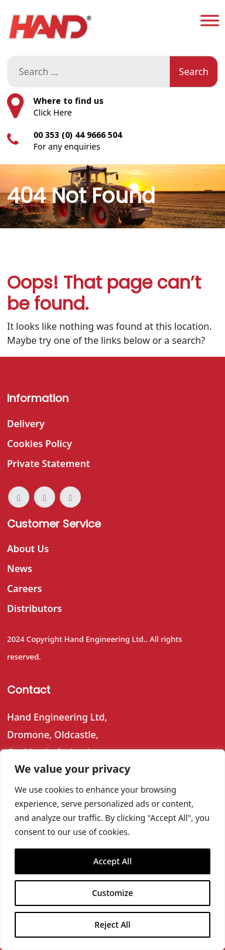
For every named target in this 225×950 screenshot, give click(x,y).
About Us (28, 548)
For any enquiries (66, 146)
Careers (24, 588)
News (19, 568)
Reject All (112, 924)
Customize (112, 892)
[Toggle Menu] (209, 20)
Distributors (34, 608)
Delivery (26, 423)
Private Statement (48, 463)
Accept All (112, 861)
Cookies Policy (39, 443)
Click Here (52, 112)
